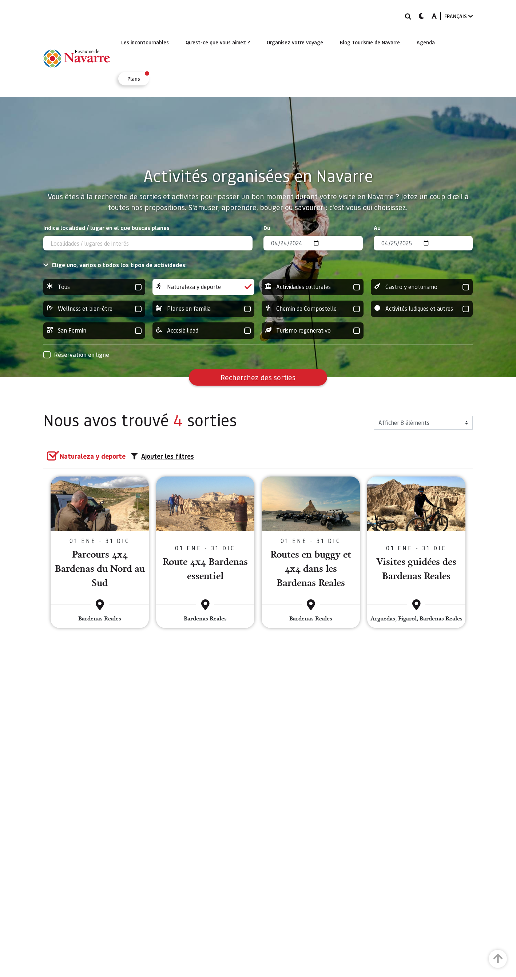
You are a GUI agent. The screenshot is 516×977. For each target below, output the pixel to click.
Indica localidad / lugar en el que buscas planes (106, 228)
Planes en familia (203, 309)
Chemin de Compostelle (313, 309)
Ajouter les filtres (162, 456)
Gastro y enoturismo (422, 287)
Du (266, 228)
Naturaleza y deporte (203, 287)
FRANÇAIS (458, 16)
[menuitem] (145, 42)
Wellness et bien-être (94, 309)
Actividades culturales (313, 287)
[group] (94, 287)
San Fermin (94, 330)
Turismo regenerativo (313, 330)
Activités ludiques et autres (422, 309)
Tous (94, 287)
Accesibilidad (203, 330)
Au (377, 228)
